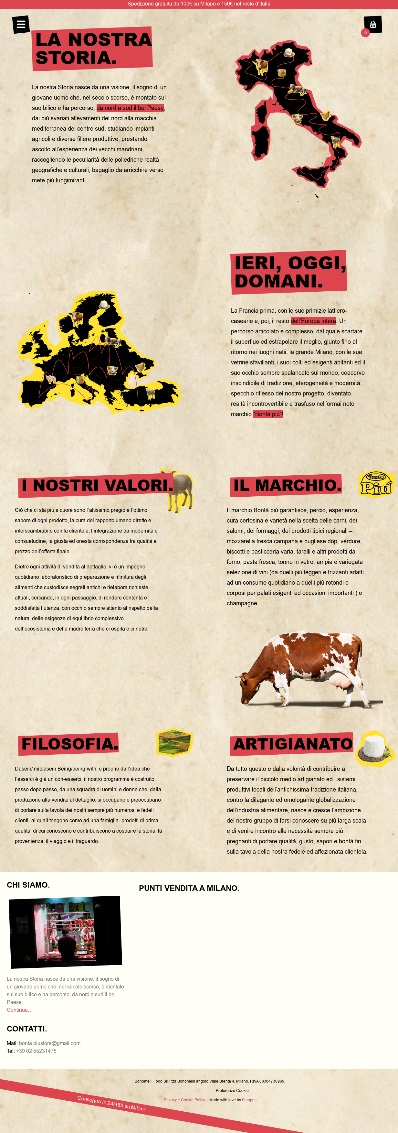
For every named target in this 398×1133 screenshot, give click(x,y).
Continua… (20, 1010)
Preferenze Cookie (232, 1090)
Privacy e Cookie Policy (184, 1100)
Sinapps (249, 1100)
